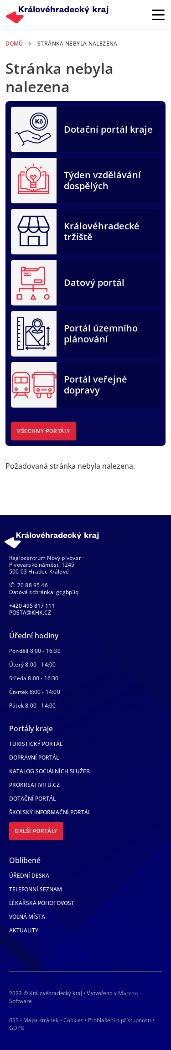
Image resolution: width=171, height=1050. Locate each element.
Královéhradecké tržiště (102, 231)
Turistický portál (35, 744)
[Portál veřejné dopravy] (34, 384)
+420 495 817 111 (32, 606)
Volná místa (27, 917)
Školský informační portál (50, 812)
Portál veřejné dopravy (95, 384)
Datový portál (94, 282)
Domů (14, 43)
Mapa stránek (40, 1020)
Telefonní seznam (35, 889)
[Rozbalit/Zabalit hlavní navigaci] (158, 14)
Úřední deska (29, 875)
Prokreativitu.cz (34, 785)
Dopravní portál (34, 757)
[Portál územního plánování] (34, 333)
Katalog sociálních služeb (49, 771)
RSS (14, 1020)
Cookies (73, 1020)
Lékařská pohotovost (41, 903)
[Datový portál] (34, 282)
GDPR (16, 1028)
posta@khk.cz (30, 612)
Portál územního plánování (101, 333)
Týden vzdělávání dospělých (102, 180)
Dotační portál (32, 798)
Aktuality (23, 930)
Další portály (36, 831)
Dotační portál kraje (108, 129)
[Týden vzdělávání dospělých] (34, 180)
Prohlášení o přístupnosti (119, 1020)
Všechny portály (43, 431)
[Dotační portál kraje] (34, 129)
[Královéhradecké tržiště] (34, 231)
